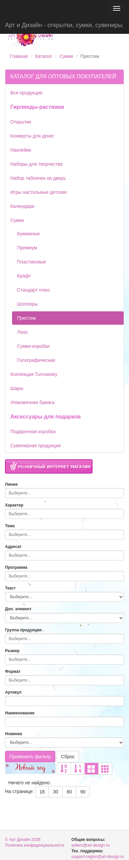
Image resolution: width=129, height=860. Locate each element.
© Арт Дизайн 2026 (23, 839)
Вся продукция (26, 92)
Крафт (24, 276)
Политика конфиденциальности (34, 845)
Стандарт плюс (33, 290)
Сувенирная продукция (35, 445)
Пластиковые (31, 261)
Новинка (13, 733)
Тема (10, 526)
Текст (10, 588)
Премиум (27, 247)
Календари (22, 206)
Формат (12, 671)
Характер (14, 505)
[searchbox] (62, 493)
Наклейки (20, 150)
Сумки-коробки (33, 346)
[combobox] (64, 493)
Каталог (43, 56)
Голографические (36, 360)
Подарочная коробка (33, 431)
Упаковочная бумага (32, 402)
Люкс (22, 332)
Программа (16, 567)
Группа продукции (23, 630)
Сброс (68, 756)
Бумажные (28, 233)
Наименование (20, 713)
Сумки (66, 56)
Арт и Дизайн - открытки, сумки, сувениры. (64, 25)
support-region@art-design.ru (97, 856)
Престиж (26, 318)
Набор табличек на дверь (38, 178)
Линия (11, 484)
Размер (12, 650)
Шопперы (27, 304)
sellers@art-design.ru (90, 845)
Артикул (13, 692)
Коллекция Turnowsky (33, 374)
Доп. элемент (18, 609)
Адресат (13, 546)
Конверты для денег (32, 136)
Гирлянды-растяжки (37, 107)
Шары (16, 388)
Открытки (20, 122)
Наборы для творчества (36, 164)
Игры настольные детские (38, 192)
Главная (19, 56)
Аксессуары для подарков (45, 416)
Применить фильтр (30, 756)
